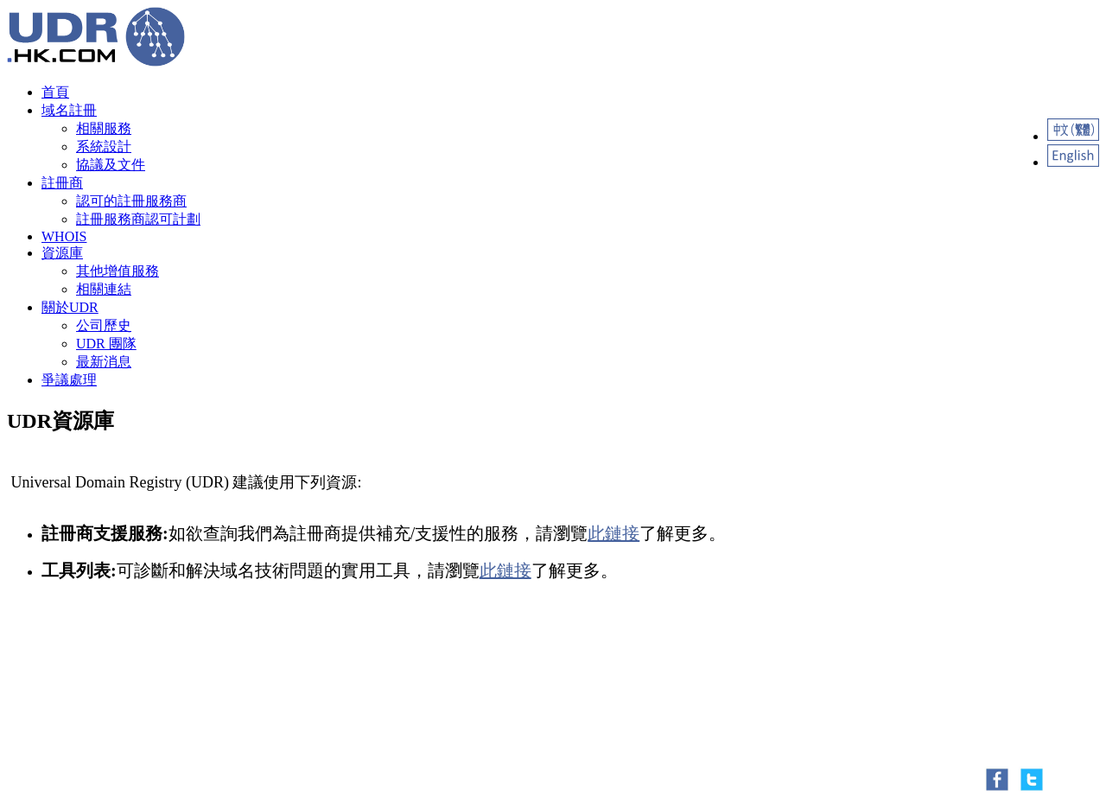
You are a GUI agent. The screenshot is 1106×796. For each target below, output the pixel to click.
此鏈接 (613, 533)
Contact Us (87, 734)
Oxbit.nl (133, 693)
